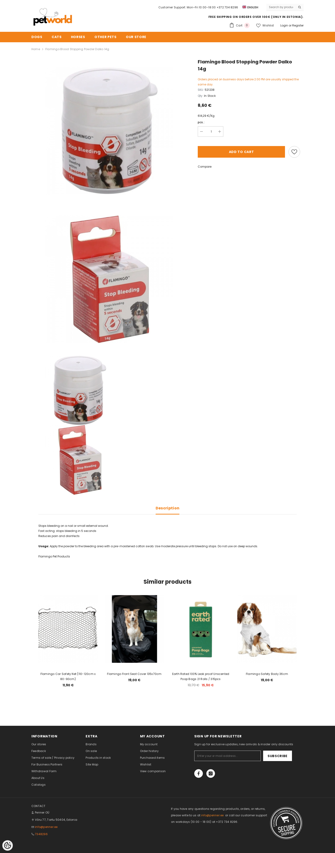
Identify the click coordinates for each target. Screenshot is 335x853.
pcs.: (201, 122)
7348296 (41, 834)
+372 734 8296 (227, 7)
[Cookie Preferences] (7, 845)
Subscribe (278, 756)
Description (168, 508)
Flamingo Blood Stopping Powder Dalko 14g (77, 49)
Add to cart (241, 152)
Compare (204, 167)
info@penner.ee (46, 827)
